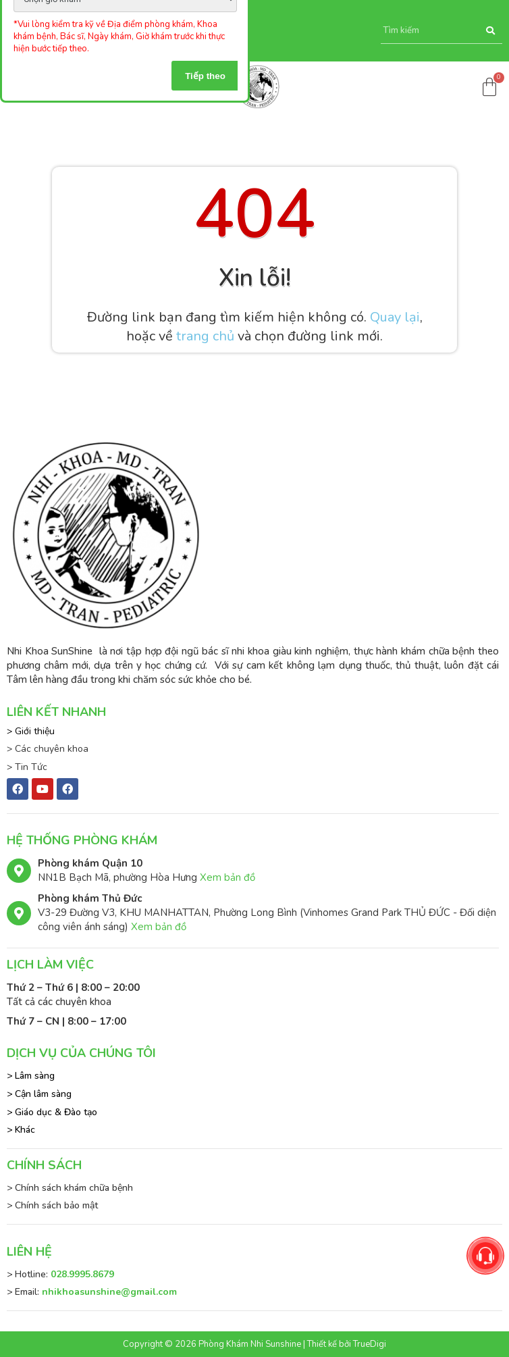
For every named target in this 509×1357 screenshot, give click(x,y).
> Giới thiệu (31, 731)
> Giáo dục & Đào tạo (52, 1112)
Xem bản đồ (227, 877)
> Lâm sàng (31, 1075)
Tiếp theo (205, 76)
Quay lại (395, 317)
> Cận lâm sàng (39, 1093)
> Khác (21, 1129)
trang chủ (205, 336)
